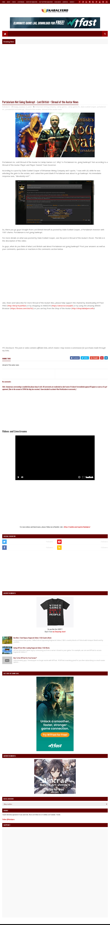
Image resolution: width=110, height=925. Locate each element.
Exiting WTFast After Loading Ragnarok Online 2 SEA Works (31, 648)
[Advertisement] (55, 327)
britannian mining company (45, 107)
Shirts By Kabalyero (31, 2)
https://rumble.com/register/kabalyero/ (77, 527)
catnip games (62, 107)
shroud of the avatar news (52, 109)
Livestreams (20, 2)
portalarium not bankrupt (14, 109)
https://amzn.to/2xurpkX (62, 305)
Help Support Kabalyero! (46, 2)
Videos (14, 2)
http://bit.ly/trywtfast (17, 305)
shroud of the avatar (33, 109)
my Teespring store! (59, 631)
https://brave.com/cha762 (22, 308)
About (8, 2)
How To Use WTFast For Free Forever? (25, 658)
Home (3, 2)
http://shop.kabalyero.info (83, 308)
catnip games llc (74, 107)
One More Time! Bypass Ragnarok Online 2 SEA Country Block (32, 638)
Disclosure (58, 2)
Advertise (65, 2)
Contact (72, 2)
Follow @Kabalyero (8, 819)
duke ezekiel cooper (88, 107)
